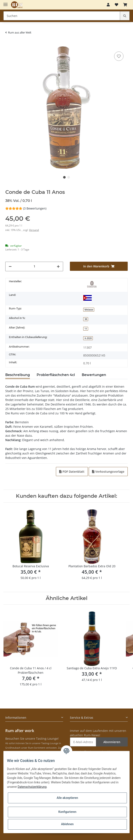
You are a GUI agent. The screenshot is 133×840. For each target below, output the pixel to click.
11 (86, 328)
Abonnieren (111, 742)
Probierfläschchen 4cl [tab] (56, 375)
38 (86, 319)
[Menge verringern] (10, 266)
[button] (108, 4)
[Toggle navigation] (5, 2)
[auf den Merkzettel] (118, 56)
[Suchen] (61, 15)
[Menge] (34, 266)
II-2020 (88, 338)
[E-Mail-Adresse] (83, 741)
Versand (34, 230)
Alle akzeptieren (67, 797)
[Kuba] (87, 298)
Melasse (89, 309)
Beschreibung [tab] (17, 375)
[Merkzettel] (116, 4)
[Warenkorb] (125, 4)
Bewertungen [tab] (94, 375)
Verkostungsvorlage (108, 472)
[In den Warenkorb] (8, 44)
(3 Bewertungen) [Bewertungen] (25, 208)
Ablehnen (67, 824)
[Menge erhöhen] (58, 266)
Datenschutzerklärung (32, 786)
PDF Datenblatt (72, 472)
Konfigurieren (67, 811)
